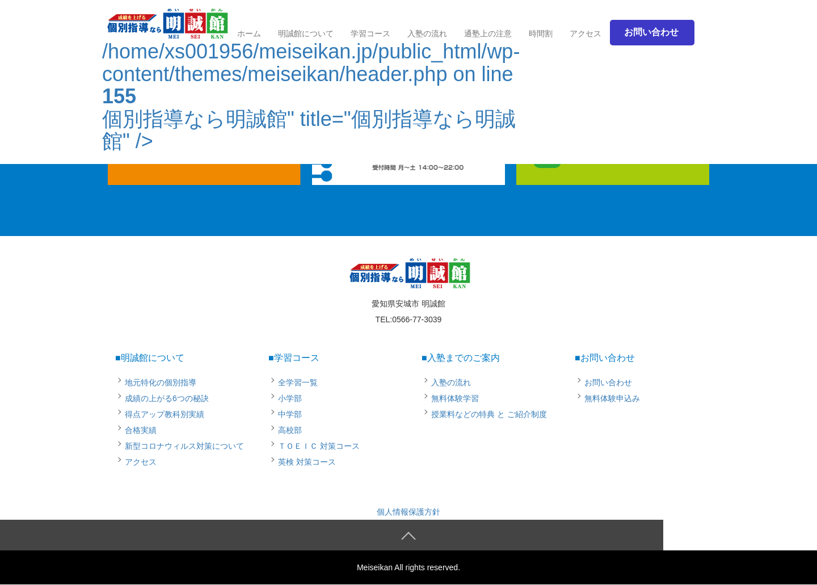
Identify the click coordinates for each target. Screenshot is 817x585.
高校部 (290, 430)
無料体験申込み (612, 398)
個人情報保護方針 (408, 511)
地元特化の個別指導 (160, 382)
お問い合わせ (608, 382)
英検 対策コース (307, 461)
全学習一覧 (298, 382)
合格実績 (141, 430)
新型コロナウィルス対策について (184, 446)
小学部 (290, 398)
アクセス (585, 33)
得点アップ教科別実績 (164, 414)
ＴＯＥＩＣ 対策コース (319, 446)
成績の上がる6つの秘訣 (167, 398)
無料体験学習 (455, 398)
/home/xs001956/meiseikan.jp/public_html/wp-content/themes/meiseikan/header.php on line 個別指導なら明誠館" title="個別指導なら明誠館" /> (311, 81)
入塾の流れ (451, 382)
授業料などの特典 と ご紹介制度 (489, 414)
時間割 (541, 33)
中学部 (290, 414)
